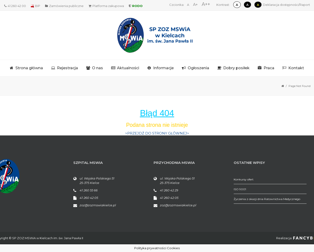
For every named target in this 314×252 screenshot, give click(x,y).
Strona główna (29, 68)
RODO (136, 6)
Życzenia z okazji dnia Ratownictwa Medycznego (267, 199)
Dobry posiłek (236, 68)
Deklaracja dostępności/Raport (286, 5)
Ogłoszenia (198, 68)
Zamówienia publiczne (64, 6)
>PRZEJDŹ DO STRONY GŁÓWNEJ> (157, 133)
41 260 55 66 (89, 190)
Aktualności (128, 68)
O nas (97, 68)
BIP (35, 6)
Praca (269, 68)
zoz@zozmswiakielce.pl (98, 205)
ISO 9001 (240, 189)
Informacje (163, 68)
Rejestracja (67, 68)
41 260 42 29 (169, 190)
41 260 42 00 (15, 6)
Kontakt (296, 68)
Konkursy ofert (244, 179)
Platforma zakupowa (106, 6)
